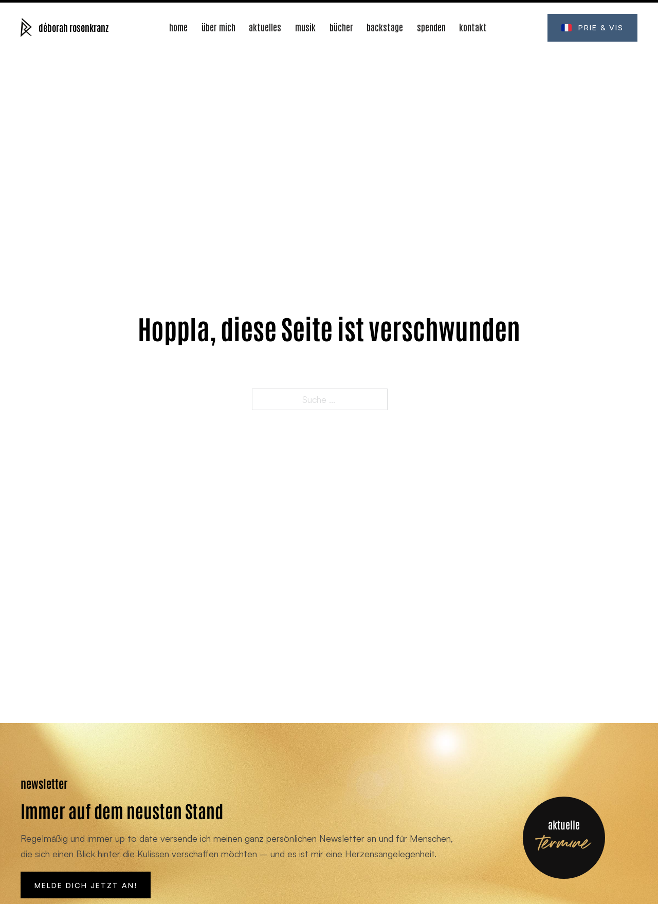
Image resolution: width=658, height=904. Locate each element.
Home (178, 26)
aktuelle (564, 824)
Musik (305, 26)
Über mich (218, 26)
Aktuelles (265, 26)
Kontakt (473, 26)
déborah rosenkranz (73, 27)
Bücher (341, 26)
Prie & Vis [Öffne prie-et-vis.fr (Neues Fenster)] (592, 27)
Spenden (431, 26)
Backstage (385, 26)
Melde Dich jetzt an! (85, 885)
